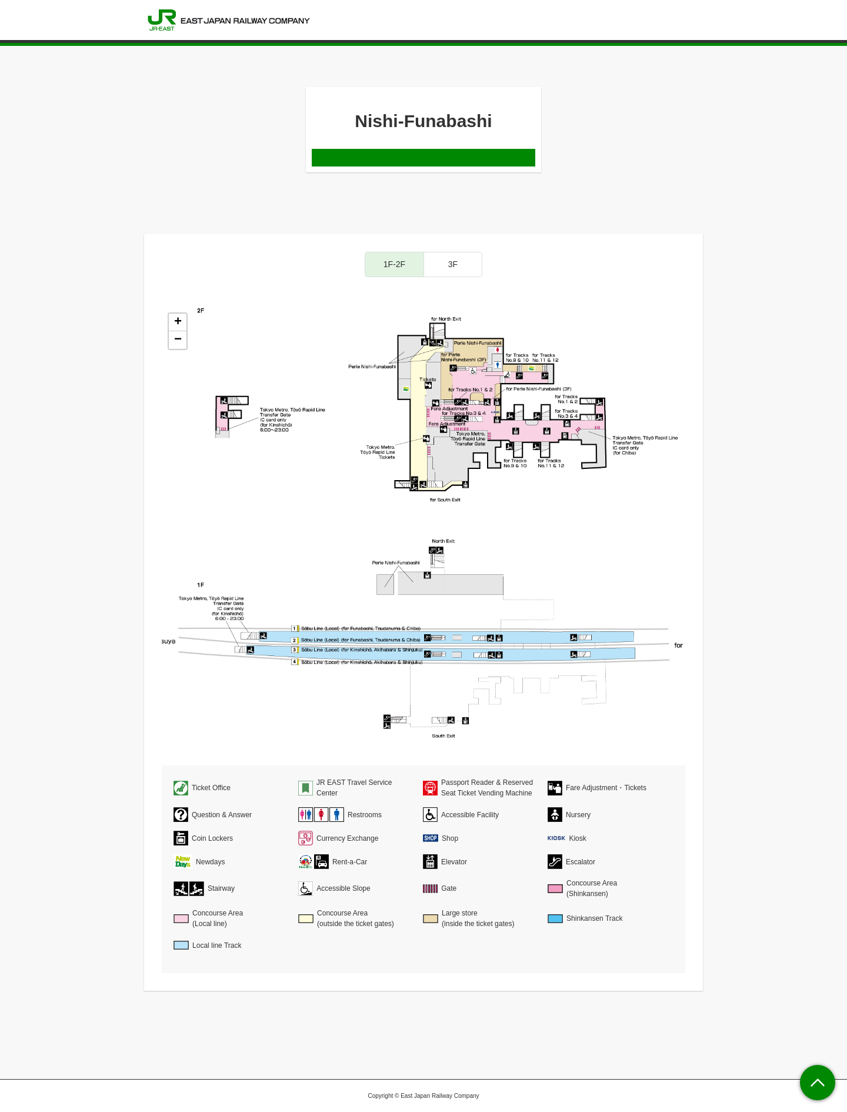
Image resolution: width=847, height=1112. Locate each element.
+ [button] (178, 322)
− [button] (178, 340)
